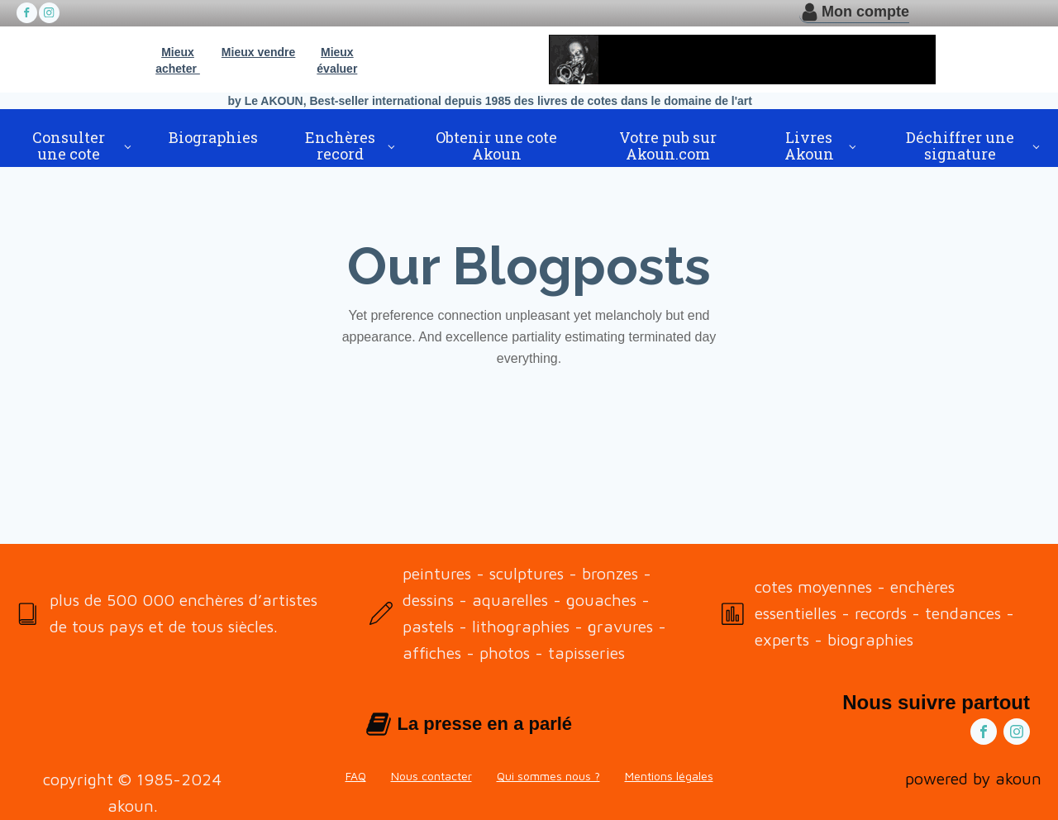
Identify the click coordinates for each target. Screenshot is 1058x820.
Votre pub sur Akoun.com (668, 145)
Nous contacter (431, 776)
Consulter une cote (68, 145)
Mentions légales (669, 776)
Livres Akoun (809, 145)
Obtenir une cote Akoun (496, 145)
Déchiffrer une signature (960, 145)
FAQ (356, 776)
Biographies (213, 137)
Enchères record (340, 145)
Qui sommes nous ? (548, 776)
